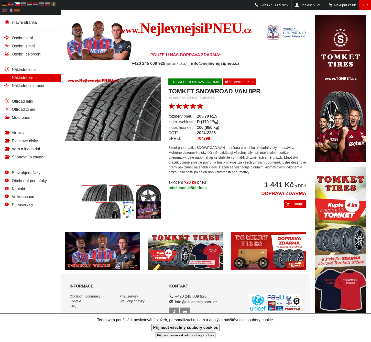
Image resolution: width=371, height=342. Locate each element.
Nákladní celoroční (24, 85)
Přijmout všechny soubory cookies (185, 327)
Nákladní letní (20, 69)
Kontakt (14, 189)
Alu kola (14, 133)
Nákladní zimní (21, 77)
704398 (203, 138)
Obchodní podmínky (25, 181)
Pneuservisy (18, 205)
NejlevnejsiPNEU (185, 28)
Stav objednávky (22, 173)
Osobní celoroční (22, 54)
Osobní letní (18, 37)
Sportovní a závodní (25, 157)
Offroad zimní (19, 109)
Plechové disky (21, 141)
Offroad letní (18, 101)
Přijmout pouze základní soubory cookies (185, 335)
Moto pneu (17, 117)
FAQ (73, 306)
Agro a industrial (22, 149)
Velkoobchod (19, 197)
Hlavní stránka (20, 22)
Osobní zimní (19, 46)
